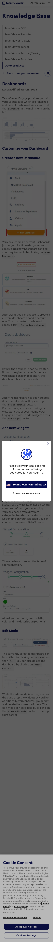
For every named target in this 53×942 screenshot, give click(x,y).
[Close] (48, 443)
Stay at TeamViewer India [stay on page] (26, 493)
